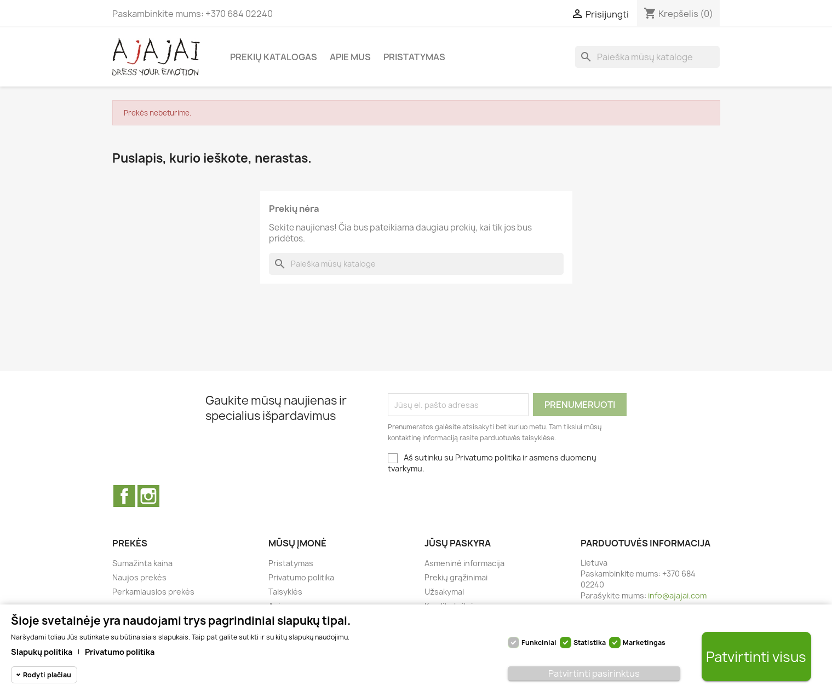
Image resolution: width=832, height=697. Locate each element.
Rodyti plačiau (47, 674)
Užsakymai (444, 591)
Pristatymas (414, 57)
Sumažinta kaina (142, 563)
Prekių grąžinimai (455, 577)
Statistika (589, 642)
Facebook (124, 496)
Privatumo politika (301, 577)
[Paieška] (647, 57)
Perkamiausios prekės (153, 591)
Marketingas (644, 642)
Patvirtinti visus (756, 656)
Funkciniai (538, 642)
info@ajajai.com (677, 595)
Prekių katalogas (273, 57)
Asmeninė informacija (464, 563)
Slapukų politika (41, 652)
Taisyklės (285, 591)
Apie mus (350, 57)
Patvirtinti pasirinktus (594, 673)
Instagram (148, 496)
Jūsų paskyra (457, 543)
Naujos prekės (139, 577)
